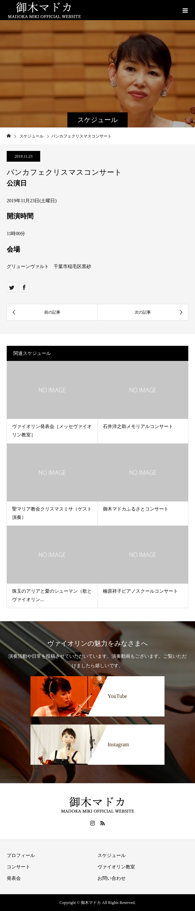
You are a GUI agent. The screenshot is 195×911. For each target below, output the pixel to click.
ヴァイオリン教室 (116, 866)
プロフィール (21, 855)
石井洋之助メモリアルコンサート (138, 426)
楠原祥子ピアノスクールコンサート (140, 591)
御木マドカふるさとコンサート (136, 509)
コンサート (18, 866)
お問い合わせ (111, 878)
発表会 (14, 878)
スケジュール (111, 855)
